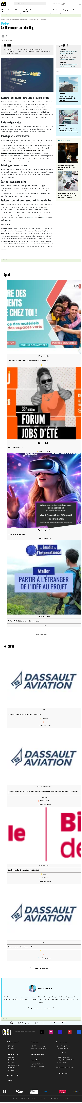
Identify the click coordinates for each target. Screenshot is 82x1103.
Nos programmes (12, 1065)
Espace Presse (35, 1061)
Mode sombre (62, 4)
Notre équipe (11, 1063)
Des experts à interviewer (38, 1067)
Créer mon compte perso (62, 1046)
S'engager (66, 10)
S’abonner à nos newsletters (64, 1068)
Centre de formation (37, 1055)
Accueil (3, 20)
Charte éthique (27, 1099)
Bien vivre (76, 10)
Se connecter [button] (80, 4)
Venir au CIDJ (11, 1047)
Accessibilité (50, 1099)
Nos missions (11, 1058)
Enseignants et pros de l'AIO (38, 1047)
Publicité (15, 1099)
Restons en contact (13, 1043)
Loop (30, 218)
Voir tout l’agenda (41, 635)
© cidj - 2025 (60, 1099)
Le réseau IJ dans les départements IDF (65, 1060)
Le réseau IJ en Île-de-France (63, 1058)
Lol (6, 221)
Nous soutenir (11, 1049)
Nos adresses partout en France (41, 1009)
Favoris (38, 1024)
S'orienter (46, 10)
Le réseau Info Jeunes (63, 1054)
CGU (55, 1099)
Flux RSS (21, 1099)
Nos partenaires (11, 1068)
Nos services (35, 1043)
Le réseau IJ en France (62, 1057)
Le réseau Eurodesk (61, 1063)
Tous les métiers (14, 10)
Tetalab (41, 218)
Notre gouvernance (12, 1061)
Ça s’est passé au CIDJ (13, 1069)
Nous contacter (11, 1046)
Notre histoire (11, 1060)
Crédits (9, 1050)
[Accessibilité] (10, 1023)
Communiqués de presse (37, 1064)
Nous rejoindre (11, 1071)
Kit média (34, 1068)
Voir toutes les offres (41, 969)
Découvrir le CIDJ (12, 1055)
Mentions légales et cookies (39, 1099)
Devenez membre (61, 1043)
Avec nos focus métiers (20, 20)
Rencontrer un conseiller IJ (63, 1061)
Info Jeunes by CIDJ (13, 1076)
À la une (2, 11)
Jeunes (34, 1046)
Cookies (67, 1099)
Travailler (56, 10)
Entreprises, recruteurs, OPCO (39, 1049)
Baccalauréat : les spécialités (28, 11)
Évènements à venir (36, 1065)
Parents (34, 1050)
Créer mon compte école (62, 1049)
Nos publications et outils (13, 1066)
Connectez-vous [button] (62, 1074)
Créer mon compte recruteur (63, 1047)
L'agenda (9, 1081)
